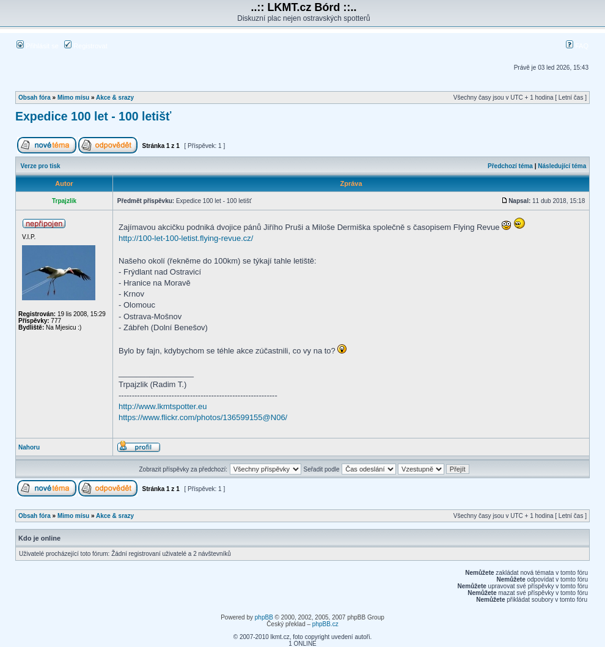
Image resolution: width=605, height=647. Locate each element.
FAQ (577, 46)
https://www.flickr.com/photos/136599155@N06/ (203, 417)
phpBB (264, 617)
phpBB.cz (325, 624)
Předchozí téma (510, 166)
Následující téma (562, 166)
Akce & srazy (115, 97)
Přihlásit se (37, 46)
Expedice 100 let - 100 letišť (93, 116)
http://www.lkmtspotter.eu (163, 406)
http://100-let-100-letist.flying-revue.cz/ (186, 238)
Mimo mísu (73, 97)
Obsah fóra (34, 97)
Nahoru (29, 447)
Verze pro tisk (41, 166)
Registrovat (86, 46)
